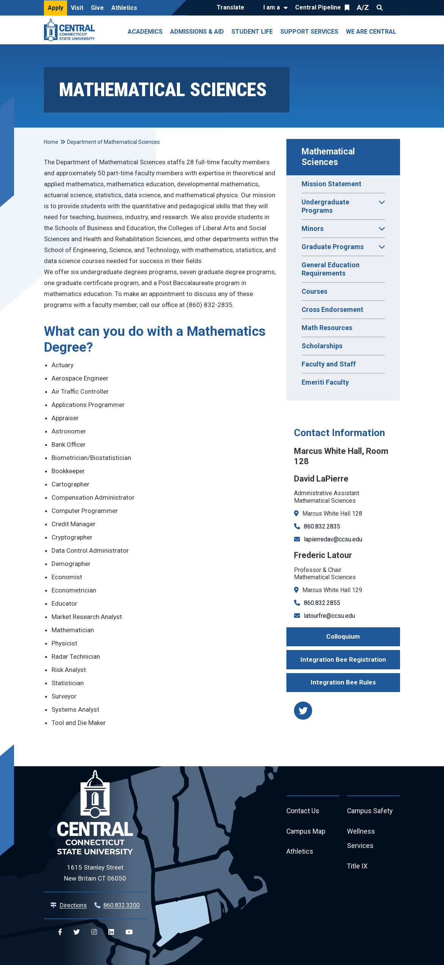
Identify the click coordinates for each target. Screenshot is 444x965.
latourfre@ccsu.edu (329, 615)
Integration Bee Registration (343, 659)
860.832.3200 (121, 905)
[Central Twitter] (76, 932)
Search (379, 7)
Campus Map (306, 832)
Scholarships (322, 346)
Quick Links (393, 7)
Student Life (252, 31)
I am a (271, 7)
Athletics (124, 7)
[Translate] (232, 8)
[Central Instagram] (94, 932)
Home (51, 142)
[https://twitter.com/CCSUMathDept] (303, 711)
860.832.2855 (322, 602)
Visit (77, 7)
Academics (145, 31)
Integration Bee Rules (343, 682)
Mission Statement (331, 184)
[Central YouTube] (129, 932)
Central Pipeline (318, 7)
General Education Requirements (331, 269)
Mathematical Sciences (329, 157)
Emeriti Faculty (325, 382)
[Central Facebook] (60, 932)
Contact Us (303, 811)
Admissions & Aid (197, 31)
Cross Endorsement (332, 309)
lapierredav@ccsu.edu (333, 539)
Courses (314, 291)
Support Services (309, 31)
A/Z (363, 7)
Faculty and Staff (329, 364)
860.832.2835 (322, 526)
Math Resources (327, 328)
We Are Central (371, 31)
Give (97, 7)
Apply (55, 7)
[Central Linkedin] (111, 932)
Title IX (357, 867)
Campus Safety (370, 811)
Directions (73, 905)
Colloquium (343, 636)
